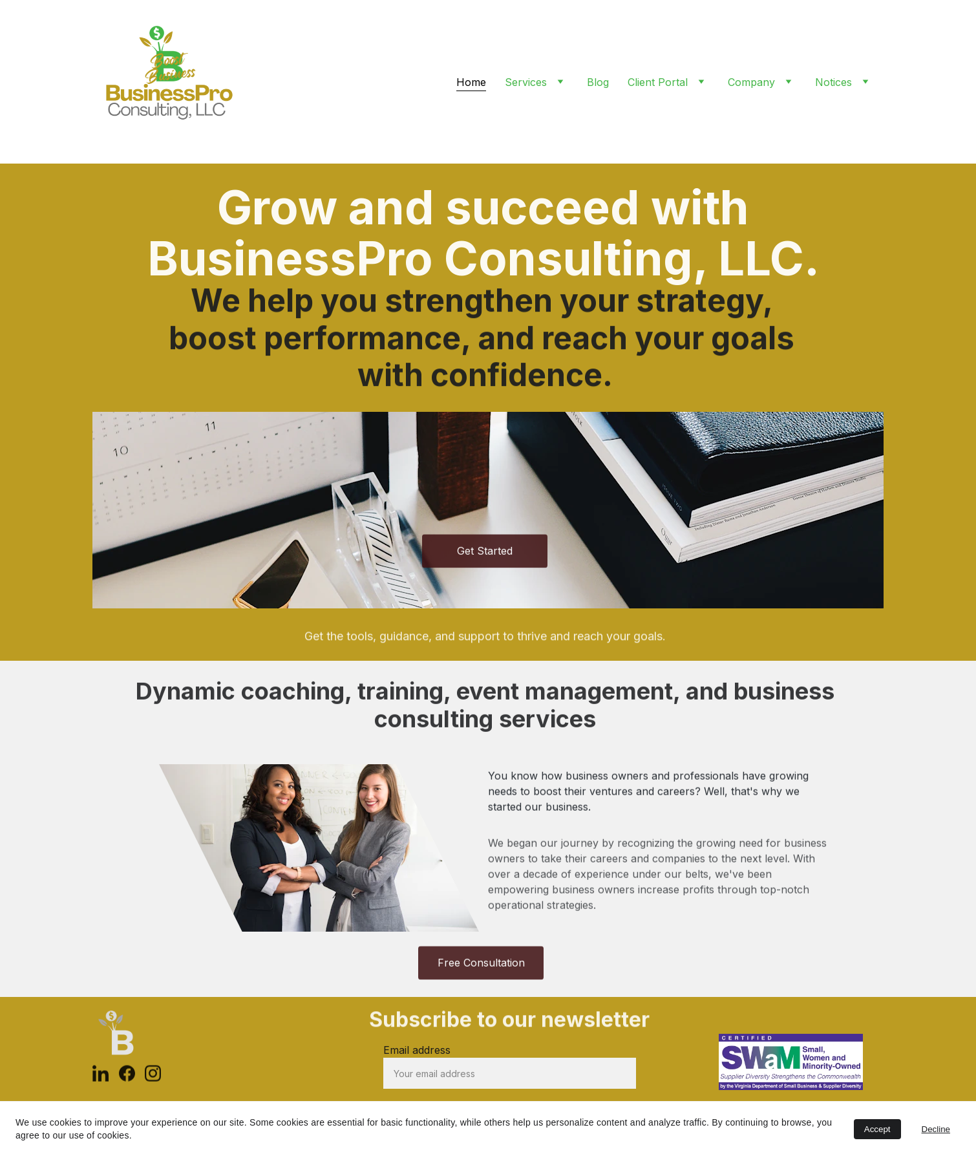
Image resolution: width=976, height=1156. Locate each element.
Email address (417, 1050)
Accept (877, 1129)
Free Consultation (481, 965)
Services (526, 82)
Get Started (485, 553)
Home (471, 82)
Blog (598, 82)
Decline (936, 1129)
